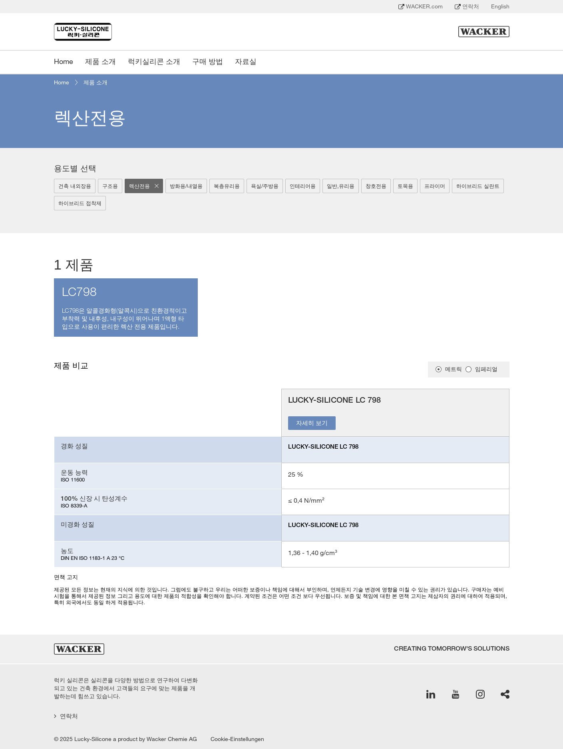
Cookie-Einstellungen (237, 739)
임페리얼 (486, 369)
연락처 (467, 6)
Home (61, 82)
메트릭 (453, 369)
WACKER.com (420, 6)
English (500, 6)
